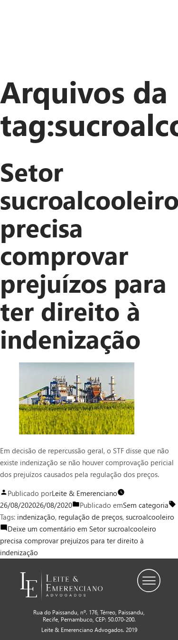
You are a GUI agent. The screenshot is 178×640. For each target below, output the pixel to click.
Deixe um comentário (78, 540)
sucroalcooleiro (150, 517)
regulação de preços (90, 517)
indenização (36, 517)
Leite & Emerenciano (84, 493)
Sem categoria (146, 505)
